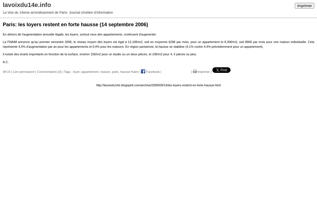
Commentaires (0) (49, 71)
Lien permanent (23, 71)
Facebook (150, 71)
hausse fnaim (129, 71)
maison (105, 71)
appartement (90, 71)
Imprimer (304, 6)
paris (115, 71)
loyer (76, 71)
